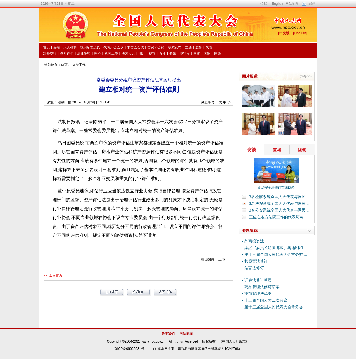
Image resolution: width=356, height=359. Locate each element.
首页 (64, 65)
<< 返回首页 (53, 275)
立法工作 (79, 65)
